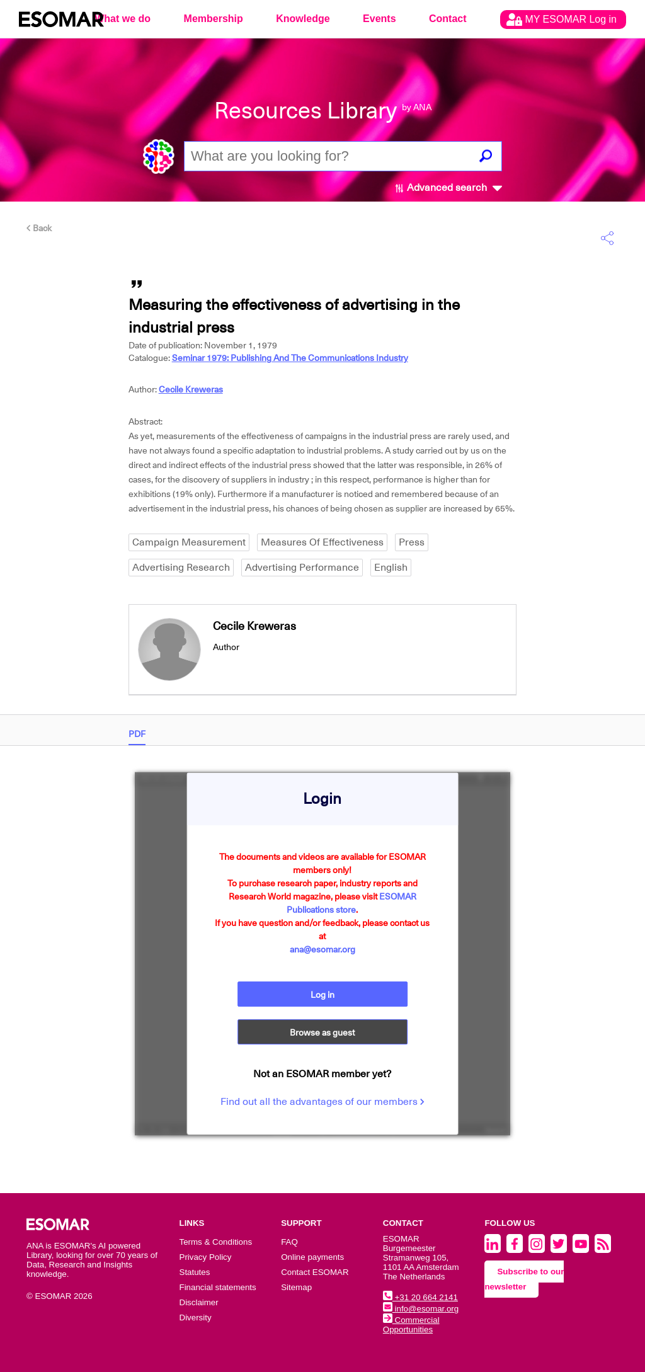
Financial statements (218, 1287)
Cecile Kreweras (191, 389)
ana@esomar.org (322, 949)
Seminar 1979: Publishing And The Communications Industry (290, 357)
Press (412, 542)
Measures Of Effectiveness (322, 542)
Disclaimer (199, 1302)
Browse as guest (322, 1032)
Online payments (312, 1257)
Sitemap (296, 1287)
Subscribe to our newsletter (524, 1279)
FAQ (289, 1242)
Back (39, 228)
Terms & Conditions (216, 1242)
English (391, 567)
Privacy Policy (206, 1257)
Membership (213, 18)
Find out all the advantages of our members (322, 1101)
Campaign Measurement (189, 542)
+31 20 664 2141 (420, 1297)
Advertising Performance (302, 567)
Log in (322, 994)
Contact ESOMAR (314, 1272)
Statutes (195, 1272)
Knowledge (302, 18)
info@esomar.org (421, 1308)
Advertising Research (181, 567)
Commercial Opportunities (411, 1324)
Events (379, 18)
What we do (122, 18)
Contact (448, 18)
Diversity (196, 1317)
